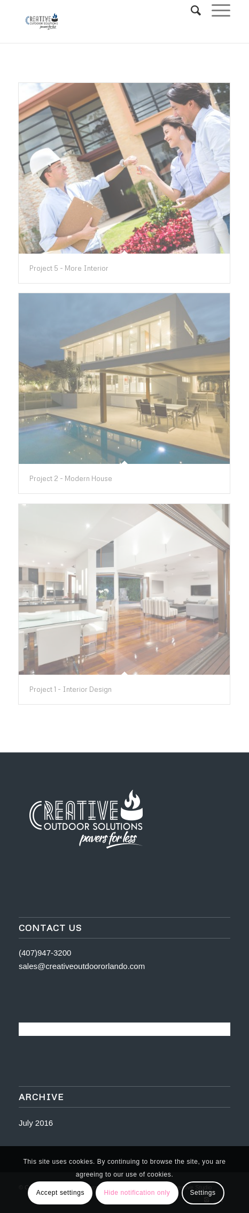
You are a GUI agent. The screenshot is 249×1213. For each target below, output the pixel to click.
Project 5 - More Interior (68, 268)
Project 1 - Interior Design (70, 689)
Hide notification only (137, 1192)
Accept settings (60, 1192)
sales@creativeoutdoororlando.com (82, 966)
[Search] (190, 10)
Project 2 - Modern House (70, 478)
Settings (202, 1192)
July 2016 (36, 1122)
